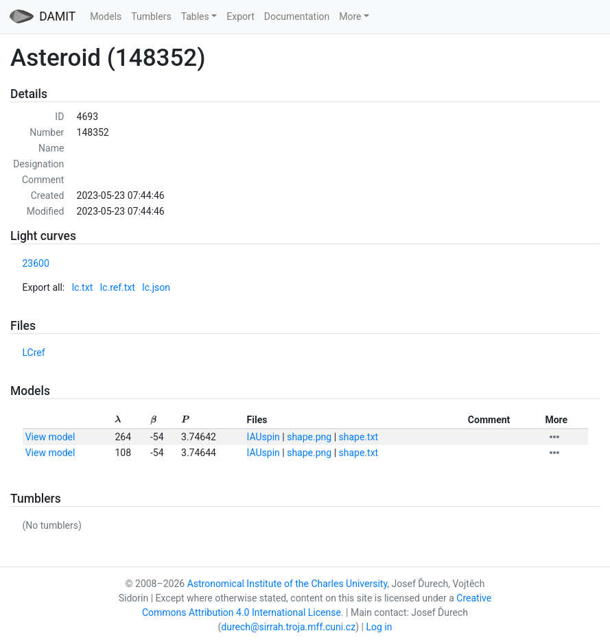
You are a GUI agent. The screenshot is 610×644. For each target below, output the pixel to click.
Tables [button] (195, 16)
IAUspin (263, 436)
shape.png (309, 436)
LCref (34, 352)
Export (240, 16)
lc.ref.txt (117, 287)
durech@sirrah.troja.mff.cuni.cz (288, 626)
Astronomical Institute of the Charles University (287, 583)
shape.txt (359, 436)
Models (105, 16)
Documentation (297, 16)
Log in (379, 626)
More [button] (350, 16)
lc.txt (82, 287)
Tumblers (151, 16)
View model (50, 436)
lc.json (156, 287)
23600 (36, 263)
